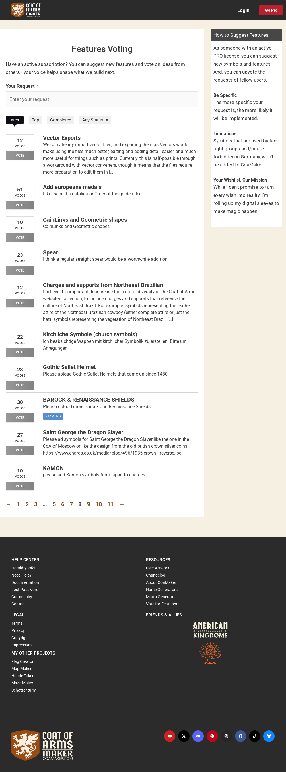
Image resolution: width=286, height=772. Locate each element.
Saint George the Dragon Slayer (83, 432)
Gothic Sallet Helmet (69, 367)
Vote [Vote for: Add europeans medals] (20, 205)
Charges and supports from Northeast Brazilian (103, 285)
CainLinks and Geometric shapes (85, 220)
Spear (50, 252)
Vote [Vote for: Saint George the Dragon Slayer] (20, 450)
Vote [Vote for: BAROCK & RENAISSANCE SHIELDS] (20, 418)
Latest (15, 120)
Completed (60, 120)
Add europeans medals (72, 187)
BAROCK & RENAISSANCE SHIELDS (88, 399)
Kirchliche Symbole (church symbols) (90, 334)
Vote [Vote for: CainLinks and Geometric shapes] (20, 238)
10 (99, 504)
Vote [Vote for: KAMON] (20, 486)
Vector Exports (62, 138)
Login (243, 10)
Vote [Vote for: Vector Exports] (20, 156)
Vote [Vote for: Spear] (20, 270)
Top (35, 120)
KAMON (53, 468)
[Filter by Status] (95, 120)
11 (110, 504)
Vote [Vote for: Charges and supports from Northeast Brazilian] (20, 303)
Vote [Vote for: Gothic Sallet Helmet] (20, 385)
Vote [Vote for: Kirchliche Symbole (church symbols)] (20, 352)
